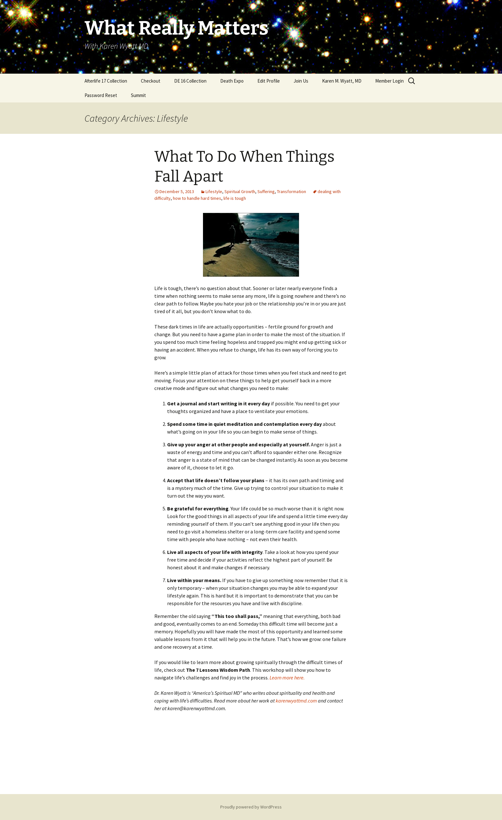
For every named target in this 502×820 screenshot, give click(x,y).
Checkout (150, 81)
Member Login (389, 81)
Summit (138, 95)
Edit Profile (268, 81)
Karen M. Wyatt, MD (341, 81)
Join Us (301, 81)
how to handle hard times (197, 198)
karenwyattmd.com (296, 700)
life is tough (234, 198)
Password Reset (101, 95)
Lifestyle (214, 191)
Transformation (291, 191)
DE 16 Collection (190, 81)
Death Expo (232, 81)
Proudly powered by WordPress (251, 807)
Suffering (266, 191)
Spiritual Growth (239, 191)
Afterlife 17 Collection (106, 81)
